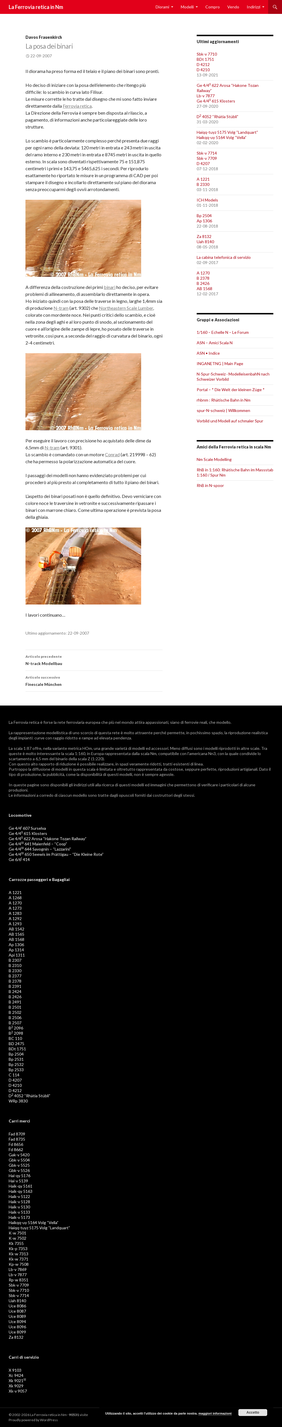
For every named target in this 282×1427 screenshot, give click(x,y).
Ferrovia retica (77, 106)
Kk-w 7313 (18, 1253)
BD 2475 (16, 1043)
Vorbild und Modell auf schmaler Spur (230, 420)
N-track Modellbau (94, 659)
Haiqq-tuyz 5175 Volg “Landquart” (227, 132)
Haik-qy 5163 (20, 1191)
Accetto (252, 1412)
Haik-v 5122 (19, 1196)
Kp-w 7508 (19, 1264)
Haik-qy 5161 (20, 1186)
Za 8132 (204, 236)
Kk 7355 (16, 1243)
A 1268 (15, 897)
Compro (212, 6)
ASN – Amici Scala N (215, 342)
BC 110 (15, 1038)
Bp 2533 (16, 1069)
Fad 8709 (17, 1133)
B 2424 (15, 991)
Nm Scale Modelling (214, 459)
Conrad (112, 454)
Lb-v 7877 (206, 95)
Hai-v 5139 (18, 1180)
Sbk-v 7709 (207, 158)
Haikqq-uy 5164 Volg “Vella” (221, 137)
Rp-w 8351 (18, 1279)
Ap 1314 (16, 949)
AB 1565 (16, 934)
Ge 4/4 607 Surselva (27, 828)
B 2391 (15, 986)
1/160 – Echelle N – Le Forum (223, 332)
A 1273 (15, 908)
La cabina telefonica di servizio (224, 257)
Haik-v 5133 (19, 1212)
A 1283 (15, 913)
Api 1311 (17, 954)
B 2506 (15, 1017)
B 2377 (15, 975)
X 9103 (15, 1370)
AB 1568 (204, 288)
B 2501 (15, 1007)
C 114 (14, 1074)
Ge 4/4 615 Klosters (216, 100)
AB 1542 (16, 928)
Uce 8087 (17, 1311)
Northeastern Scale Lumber (126, 308)
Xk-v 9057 (18, 1390)
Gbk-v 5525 (19, 1165)
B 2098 (16, 1033)
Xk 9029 (16, 1385)
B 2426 (203, 283)
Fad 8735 (17, 1139)
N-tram (61, 308)
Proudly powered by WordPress (33, 1420)
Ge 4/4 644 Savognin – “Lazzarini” (40, 849)
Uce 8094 (17, 1321)
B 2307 (15, 960)
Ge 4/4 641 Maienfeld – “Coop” (38, 843)
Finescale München (94, 680)
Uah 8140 (205, 241)
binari (109, 287)
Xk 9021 (17, 1380)
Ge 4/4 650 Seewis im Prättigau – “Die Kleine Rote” (56, 854)
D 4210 (203, 69)
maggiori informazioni (215, 1413)
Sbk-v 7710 (207, 54)
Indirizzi (253, 6)
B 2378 (203, 278)
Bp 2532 (16, 1064)
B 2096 (16, 1027)
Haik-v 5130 (19, 1206)
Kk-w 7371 (18, 1258)
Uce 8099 (17, 1331)
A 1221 (203, 179)
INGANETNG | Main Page (220, 363)
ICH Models (207, 199)
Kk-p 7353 (18, 1248)
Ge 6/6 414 (19, 859)
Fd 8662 (16, 1149)
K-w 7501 (17, 1232)
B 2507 (15, 1022)
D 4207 (203, 163)
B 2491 (15, 1001)
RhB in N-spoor (210, 485)
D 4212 (203, 64)
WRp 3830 (18, 1100)
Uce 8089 (17, 1316)
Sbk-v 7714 (207, 153)
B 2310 (15, 965)
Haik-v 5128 (19, 1201)
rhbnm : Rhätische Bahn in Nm (223, 399)
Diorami (162, 6)
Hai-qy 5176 (19, 1175)
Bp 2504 (204, 215)
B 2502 (15, 1012)
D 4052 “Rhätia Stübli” (217, 116)
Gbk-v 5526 (19, 1170)
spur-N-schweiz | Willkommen (223, 410)
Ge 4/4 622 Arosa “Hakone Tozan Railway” (47, 838)
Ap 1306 (204, 220)
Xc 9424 (16, 1375)
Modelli (187, 6)
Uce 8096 (17, 1326)
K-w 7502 (17, 1238)
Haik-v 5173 (19, 1217)
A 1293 (15, 923)
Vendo (233, 6)
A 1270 (203, 272)
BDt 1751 (205, 59)
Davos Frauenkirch (43, 37)
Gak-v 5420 (19, 1154)
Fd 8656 (16, 1144)
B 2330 (203, 184)
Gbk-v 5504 (19, 1159)
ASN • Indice (208, 353)
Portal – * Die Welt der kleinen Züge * (231, 389)
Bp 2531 (16, 1059)
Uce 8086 (17, 1305)
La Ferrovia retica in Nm (36, 7)
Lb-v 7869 (18, 1269)
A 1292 (15, 918)
